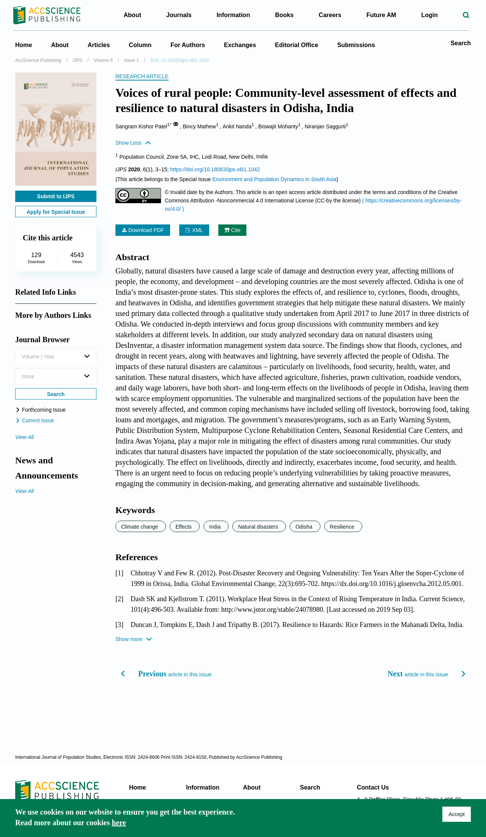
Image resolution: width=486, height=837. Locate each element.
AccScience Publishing (38, 60)
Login (429, 15)
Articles (99, 45)
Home (23, 45)
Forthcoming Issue (40, 410)
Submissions (356, 45)
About (59, 45)
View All (24, 437)
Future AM (381, 15)
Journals (179, 15)
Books (284, 15)
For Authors (187, 45)
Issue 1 (131, 60)
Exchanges (240, 45)
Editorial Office (296, 45)
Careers (330, 15)
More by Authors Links (53, 315)
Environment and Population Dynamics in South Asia (274, 179)
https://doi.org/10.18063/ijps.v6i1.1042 (215, 169)
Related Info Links (45, 292)
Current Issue (34, 420)
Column (140, 45)
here (119, 822)
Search (461, 43)
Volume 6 (103, 60)
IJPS (77, 60)
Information (202, 787)
